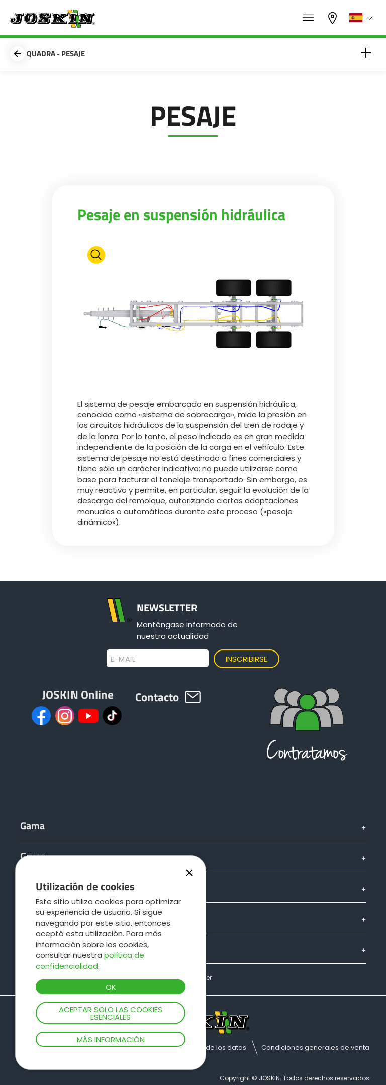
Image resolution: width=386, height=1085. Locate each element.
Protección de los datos (207, 1047)
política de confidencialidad (90, 960)
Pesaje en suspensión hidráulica (181, 214)
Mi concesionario (333, 18)
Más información (111, 1039)
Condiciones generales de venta (315, 1047)
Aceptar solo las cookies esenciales (110, 1013)
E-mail (123, 659)
